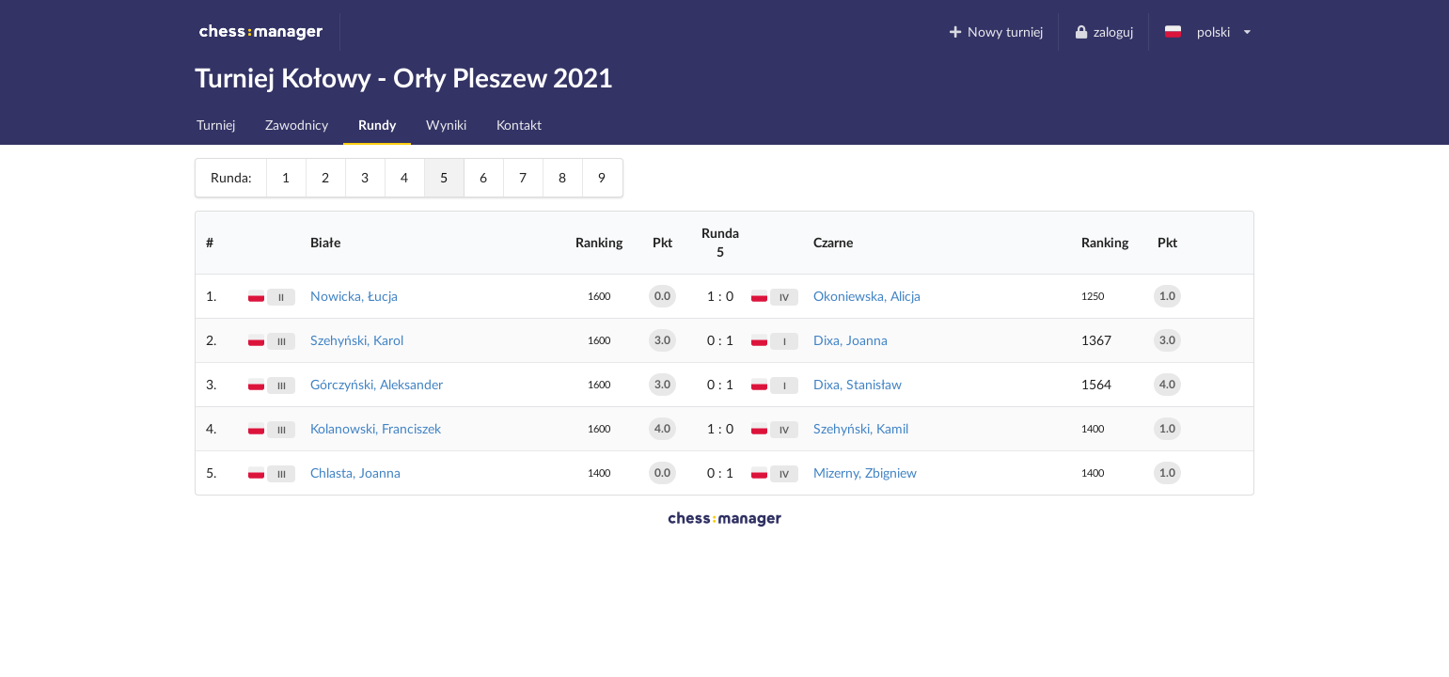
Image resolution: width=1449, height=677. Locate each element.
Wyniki (446, 125)
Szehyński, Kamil (860, 428)
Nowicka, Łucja (354, 296)
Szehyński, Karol (356, 340)
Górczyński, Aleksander (376, 384)
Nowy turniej (996, 31)
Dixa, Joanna (850, 340)
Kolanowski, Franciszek (375, 428)
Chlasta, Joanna (355, 472)
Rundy (377, 125)
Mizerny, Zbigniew (865, 472)
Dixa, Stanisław (857, 384)
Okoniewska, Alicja (867, 296)
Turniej (216, 125)
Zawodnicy (296, 125)
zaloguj (1103, 31)
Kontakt (519, 125)
